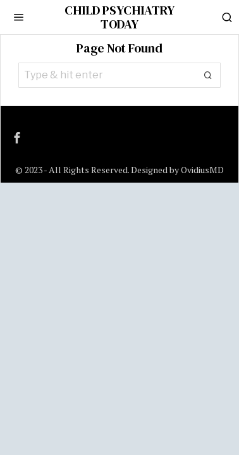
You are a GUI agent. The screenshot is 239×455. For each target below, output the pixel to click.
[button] (208, 75)
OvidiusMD (202, 170)
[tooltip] (17, 138)
